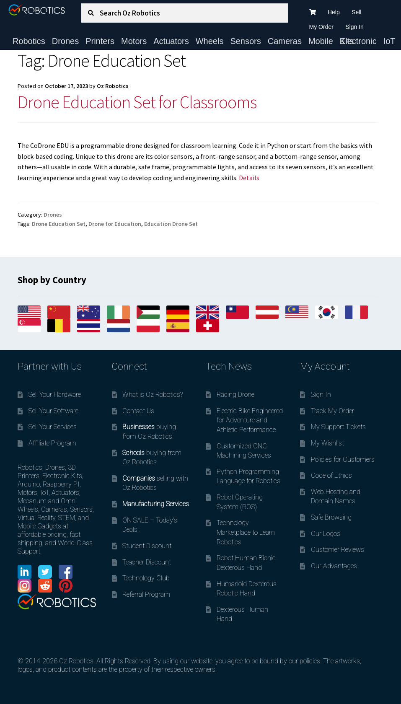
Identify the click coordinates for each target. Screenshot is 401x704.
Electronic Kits (358, 41)
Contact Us (138, 411)
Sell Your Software (53, 411)
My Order (321, 26)
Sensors (245, 41)
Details (249, 177)
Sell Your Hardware (54, 395)
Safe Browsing (331, 517)
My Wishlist (327, 443)
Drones (65, 41)
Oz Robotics (113, 86)
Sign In (354, 26)
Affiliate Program (52, 443)
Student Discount (146, 546)
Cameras (285, 41)
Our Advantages (334, 566)
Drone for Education (114, 224)
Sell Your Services (52, 427)
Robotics (29, 41)
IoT (389, 41)
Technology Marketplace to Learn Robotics (246, 532)
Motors (134, 41)
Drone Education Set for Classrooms (137, 102)
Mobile (320, 41)
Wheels (210, 41)
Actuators (171, 41)
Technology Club (146, 578)
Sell (356, 12)
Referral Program (146, 594)
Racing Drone (235, 395)
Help (334, 12)
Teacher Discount (146, 562)
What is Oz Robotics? (152, 395)
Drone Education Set (58, 224)
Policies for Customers (343, 459)
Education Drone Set (171, 224)
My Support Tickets (338, 427)
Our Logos (325, 534)
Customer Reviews (337, 550)
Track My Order (332, 411)
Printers (99, 41)
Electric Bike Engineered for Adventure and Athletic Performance (250, 420)
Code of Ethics (331, 475)
